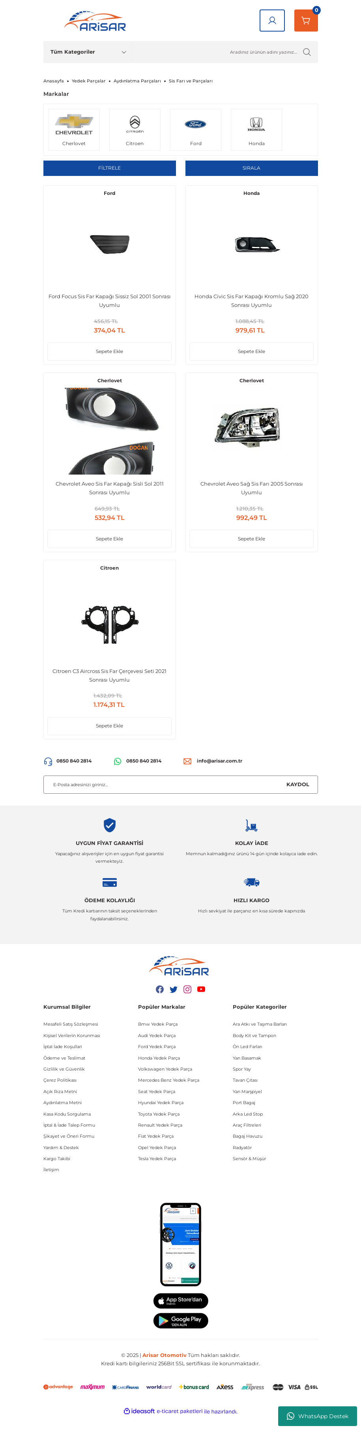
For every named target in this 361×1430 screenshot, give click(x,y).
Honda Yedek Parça (159, 1070)
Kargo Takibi (56, 1171)
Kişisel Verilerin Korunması (71, 1048)
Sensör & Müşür (249, 1171)
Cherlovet (109, 387)
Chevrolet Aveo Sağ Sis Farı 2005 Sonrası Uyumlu (251, 494)
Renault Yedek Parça (160, 1138)
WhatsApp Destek (317, 1416)
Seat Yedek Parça (156, 1104)
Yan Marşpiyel (247, 1104)
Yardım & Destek (61, 1160)
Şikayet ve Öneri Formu (68, 1149)
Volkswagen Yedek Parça (165, 1082)
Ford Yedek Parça (157, 1059)
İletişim (51, 1182)
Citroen (109, 578)
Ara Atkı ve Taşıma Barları (260, 1037)
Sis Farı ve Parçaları (191, 81)
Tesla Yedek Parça (157, 1171)
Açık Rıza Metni (60, 1104)
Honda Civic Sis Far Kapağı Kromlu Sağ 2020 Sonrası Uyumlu (252, 303)
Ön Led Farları (247, 1059)
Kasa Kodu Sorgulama (67, 1126)
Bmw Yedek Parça (158, 1037)
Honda (252, 196)
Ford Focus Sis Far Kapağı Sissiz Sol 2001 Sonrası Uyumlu (110, 303)
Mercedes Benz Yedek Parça (168, 1093)
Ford (109, 196)
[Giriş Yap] (272, 20)
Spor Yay (242, 1082)
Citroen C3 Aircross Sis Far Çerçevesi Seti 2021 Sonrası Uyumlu (109, 685)
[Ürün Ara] (225, 52)
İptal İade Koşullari (62, 1059)
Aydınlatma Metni (62, 1115)
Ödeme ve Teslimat (64, 1070)
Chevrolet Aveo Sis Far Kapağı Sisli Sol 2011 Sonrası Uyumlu (110, 494)
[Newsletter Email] (180, 797)
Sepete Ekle (109, 354)
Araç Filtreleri (247, 1138)
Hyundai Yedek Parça (160, 1115)
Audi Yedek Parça (157, 1048)
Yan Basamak (247, 1070)
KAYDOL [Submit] (297, 797)
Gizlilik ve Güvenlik (64, 1082)
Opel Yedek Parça (157, 1160)
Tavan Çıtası (245, 1093)
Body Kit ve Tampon (254, 1048)
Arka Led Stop (248, 1126)
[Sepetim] (306, 20)
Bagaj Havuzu (247, 1149)
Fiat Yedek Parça (156, 1149)
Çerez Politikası (60, 1093)
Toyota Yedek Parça (159, 1126)
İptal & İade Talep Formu (69, 1138)
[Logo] (96, 20)
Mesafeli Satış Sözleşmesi (70, 1037)
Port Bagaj (244, 1115)
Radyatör (242, 1160)
